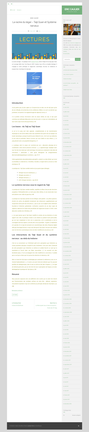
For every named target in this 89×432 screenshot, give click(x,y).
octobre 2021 (67, 151)
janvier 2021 (67, 190)
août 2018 (66, 316)
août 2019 (66, 264)
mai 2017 (66, 382)
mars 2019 (66, 286)
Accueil (12, 10)
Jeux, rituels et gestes (68, 74)
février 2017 (67, 395)
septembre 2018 (68, 312)
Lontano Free (31, 426)
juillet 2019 (66, 269)
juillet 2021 (66, 164)
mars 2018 (66, 338)
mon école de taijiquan (73, 43)
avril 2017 (66, 386)
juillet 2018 (66, 321)
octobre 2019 (67, 255)
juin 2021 (66, 168)
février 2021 (67, 186)
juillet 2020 (66, 216)
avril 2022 (66, 125)
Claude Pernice (35, 62)
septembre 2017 (68, 364)
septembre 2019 (68, 260)
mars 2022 (66, 129)
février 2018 (67, 343)
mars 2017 (66, 391)
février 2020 (67, 238)
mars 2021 (66, 181)
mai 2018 (66, 330)
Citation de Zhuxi (67, 79)
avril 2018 (66, 334)
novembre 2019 (67, 251)
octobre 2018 (67, 308)
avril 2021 (66, 177)
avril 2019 (66, 282)
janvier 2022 (67, 138)
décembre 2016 (67, 404)
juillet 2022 (66, 112)
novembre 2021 (67, 146)
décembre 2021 (67, 142)
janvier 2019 (67, 295)
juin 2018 (66, 325)
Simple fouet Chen (67, 90)
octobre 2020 (67, 203)
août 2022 (66, 107)
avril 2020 (66, 229)
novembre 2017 (67, 356)
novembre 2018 (67, 303)
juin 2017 (66, 377)
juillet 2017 (66, 373)
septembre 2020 (68, 208)
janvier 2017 (67, 399)
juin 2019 (66, 273)
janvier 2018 (67, 347)
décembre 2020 (68, 194)
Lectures (15, 295)
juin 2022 (66, 116)
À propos (19, 10)
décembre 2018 (67, 299)
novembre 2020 (68, 199)
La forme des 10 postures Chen (70, 70)
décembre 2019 (67, 247)
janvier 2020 (67, 242)
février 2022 (67, 133)
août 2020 (66, 212)
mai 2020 (66, 225)
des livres (74, 49)
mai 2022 (66, 120)
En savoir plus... (66, 53)
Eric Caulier (72, 9)
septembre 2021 (68, 155)
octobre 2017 (67, 360)
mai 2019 (66, 277)
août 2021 (66, 160)
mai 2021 (66, 173)
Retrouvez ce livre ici (17, 290)
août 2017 (66, 369)
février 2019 (67, 290)
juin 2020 (66, 221)
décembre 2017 (67, 351)
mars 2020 (66, 234)
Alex (39, 31)
